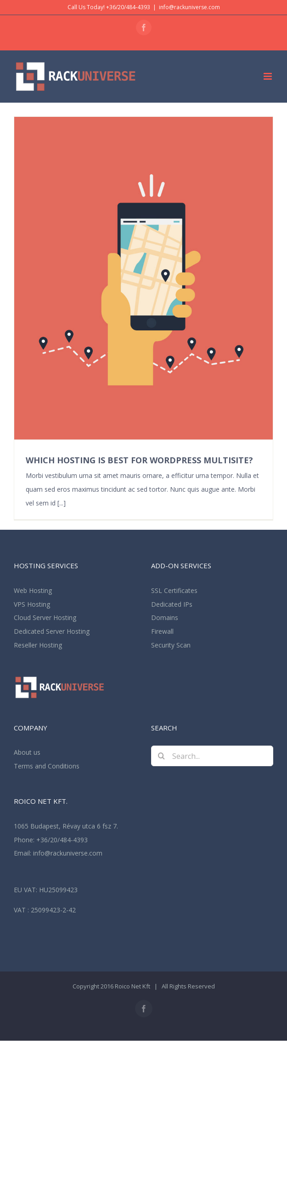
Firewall (162, 631)
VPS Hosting (32, 604)
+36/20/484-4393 (62, 839)
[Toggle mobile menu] (268, 76)
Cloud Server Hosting (45, 617)
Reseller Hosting (38, 645)
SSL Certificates (174, 590)
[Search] (161, 756)
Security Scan (171, 645)
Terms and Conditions (46, 766)
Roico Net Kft (132, 986)
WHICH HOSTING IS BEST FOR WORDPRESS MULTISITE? (139, 460)
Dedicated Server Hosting (52, 631)
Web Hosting (33, 590)
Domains (164, 617)
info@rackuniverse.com (189, 7)
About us (27, 752)
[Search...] (212, 756)
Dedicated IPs (171, 604)
